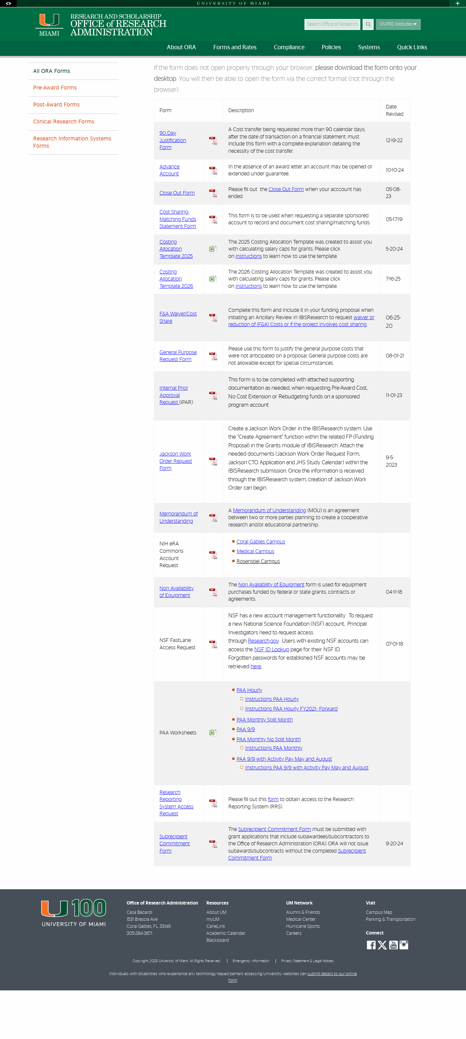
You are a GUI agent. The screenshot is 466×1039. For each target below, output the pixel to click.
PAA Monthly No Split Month (269, 788)
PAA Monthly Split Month (265, 768)
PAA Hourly (249, 738)
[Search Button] (368, 24)
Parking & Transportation (390, 968)
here (256, 715)
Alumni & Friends (303, 961)
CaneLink (215, 975)
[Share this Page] (431, 67)
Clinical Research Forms (63, 170)
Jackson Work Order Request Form (176, 510)
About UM (216, 961)
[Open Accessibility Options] (8, 3)
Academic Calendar (225, 982)
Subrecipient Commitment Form (175, 892)
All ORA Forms (152, 72)
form (273, 848)
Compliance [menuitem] (289, 48)
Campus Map (379, 961)
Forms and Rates (66, 71)
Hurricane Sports (303, 975)
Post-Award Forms (56, 153)
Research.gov (263, 689)
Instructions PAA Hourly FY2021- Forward (291, 757)
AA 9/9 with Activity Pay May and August (285, 807)
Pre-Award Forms (55, 136)
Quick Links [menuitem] (412, 48)
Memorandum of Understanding (269, 559)
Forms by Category (110, 71)
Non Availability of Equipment (271, 633)
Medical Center (301, 968)
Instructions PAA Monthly (273, 796)
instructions (249, 305)
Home (34, 71)
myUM (212, 968)
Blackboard (217, 989)
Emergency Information (251, 1009)
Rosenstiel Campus (258, 610)
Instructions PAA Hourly (272, 747)
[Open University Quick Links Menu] (457, 3)
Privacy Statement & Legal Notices (307, 1009)
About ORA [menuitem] (181, 48)
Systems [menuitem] (369, 48)
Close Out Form (286, 238)
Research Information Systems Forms (72, 191)
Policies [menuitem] (331, 48)
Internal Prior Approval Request (174, 444)
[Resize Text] (416, 67)
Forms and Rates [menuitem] (235, 48)
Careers (293, 982)
